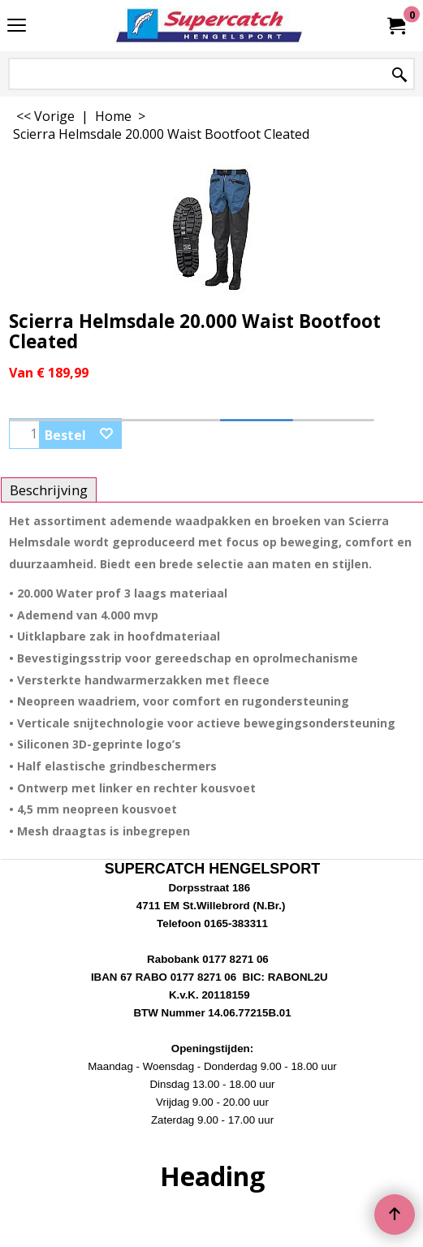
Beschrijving (49, 490)
